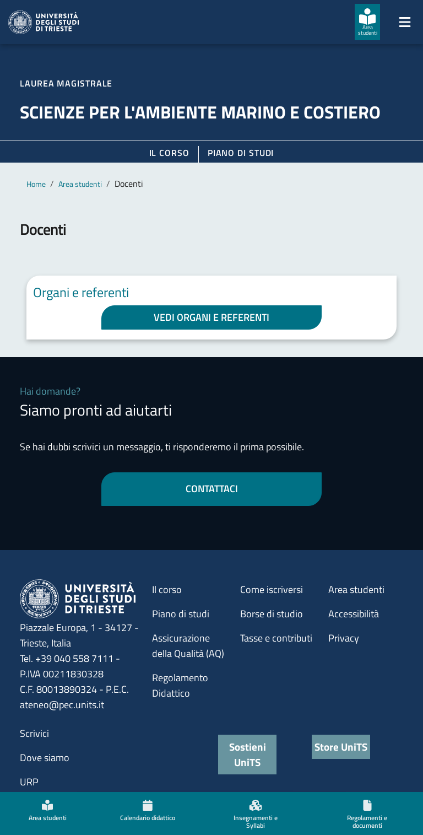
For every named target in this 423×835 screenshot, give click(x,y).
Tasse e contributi (276, 638)
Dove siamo (44, 757)
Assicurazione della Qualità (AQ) (188, 646)
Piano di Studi (241, 152)
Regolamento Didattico (180, 685)
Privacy (343, 638)
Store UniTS (340, 747)
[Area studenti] (367, 22)
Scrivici (34, 733)
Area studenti (80, 184)
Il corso (169, 152)
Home (36, 184)
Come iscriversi (271, 589)
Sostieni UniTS (247, 754)
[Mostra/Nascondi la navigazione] (404, 22)
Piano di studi (180, 613)
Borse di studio (271, 613)
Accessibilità (353, 613)
